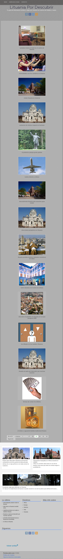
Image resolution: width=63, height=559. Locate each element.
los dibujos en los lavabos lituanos (32, 344)
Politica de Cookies (8, 555)
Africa (25, 502)
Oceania (26, 512)
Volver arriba (12, 545)
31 (43, 436)
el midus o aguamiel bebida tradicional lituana (32, 431)
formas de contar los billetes (32, 401)
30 (40, 436)
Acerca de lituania (14, 2)
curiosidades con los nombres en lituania (32, 73)
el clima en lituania (8, 521)
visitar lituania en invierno (32, 98)
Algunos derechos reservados (12, 557)
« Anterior (17, 436)
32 (46, 436)
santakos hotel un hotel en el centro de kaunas (32, 48)
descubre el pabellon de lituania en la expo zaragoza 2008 (32, 317)
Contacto (24, 2)
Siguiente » (11, 439)
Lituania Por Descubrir (31, 7)
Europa (25, 505)
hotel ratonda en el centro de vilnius (32, 287)
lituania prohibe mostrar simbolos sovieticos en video (32, 258)
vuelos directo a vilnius (32, 177)
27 (29, 436)
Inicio (5, 2)
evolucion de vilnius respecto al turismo (31, 125)
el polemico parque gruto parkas (32, 152)
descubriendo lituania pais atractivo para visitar (32, 202)
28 (32, 436)
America (26, 507)
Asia (25, 509)
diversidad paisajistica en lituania (31, 230)
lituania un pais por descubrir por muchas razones (32, 372)
